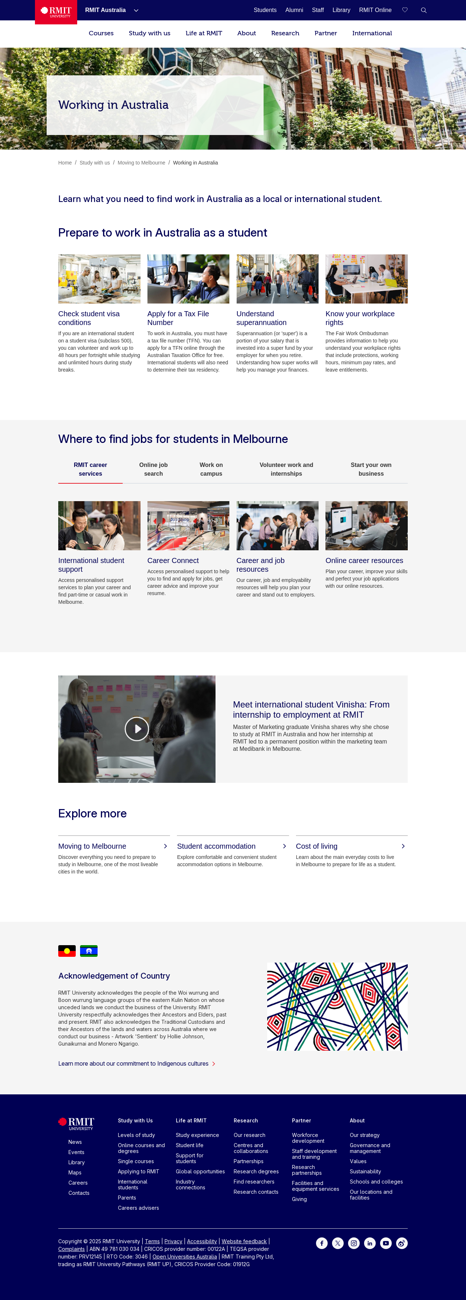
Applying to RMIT (138, 1171)
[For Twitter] (338, 1243)
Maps (75, 1172)
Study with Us (135, 1120)
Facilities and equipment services (315, 1186)
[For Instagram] (354, 1243)
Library (76, 1162)
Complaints (71, 1249)
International (372, 33)
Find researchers (254, 1181)
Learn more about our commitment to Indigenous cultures (137, 1063)
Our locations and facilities (371, 1195)
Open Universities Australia (185, 1256)
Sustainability (365, 1171)
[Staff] (318, 10)
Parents (127, 1197)
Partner (326, 33)
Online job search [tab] (153, 469)
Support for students (190, 1158)
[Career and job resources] (278, 525)
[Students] (265, 10)
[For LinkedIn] (370, 1243)
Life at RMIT (204, 33)
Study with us (149, 33)
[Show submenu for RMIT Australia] (133, 10)
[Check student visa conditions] (99, 279)
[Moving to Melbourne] (114, 846)
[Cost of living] (352, 846)
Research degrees (256, 1171)
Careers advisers (138, 1208)
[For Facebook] (322, 1243)
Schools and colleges (376, 1181)
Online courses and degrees (141, 1148)
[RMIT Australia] (106, 10)
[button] (423, 10)
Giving (299, 1199)
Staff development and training (314, 1154)
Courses (101, 33)
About (246, 33)
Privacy (173, 1241)
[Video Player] (136, 729)
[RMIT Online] (375, 10)
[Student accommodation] (233, 846)
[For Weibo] (402, 1243)
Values (358, 1161)
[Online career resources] (366, 525)
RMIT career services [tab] (90, 469)
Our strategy (365, 1135)
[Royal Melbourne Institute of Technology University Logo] (56, 12)
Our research (249, 1135)
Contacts (79, 1193)
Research (285, 33)
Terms (152, 1241)
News (75, 1142)
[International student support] (99, 525)
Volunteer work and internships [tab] (286, 469)
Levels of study (136, 1135)
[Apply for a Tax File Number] (188, 279)
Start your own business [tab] (371, 469)
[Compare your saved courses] (409, 10)
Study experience (197, 1135)
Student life (190, 1145)
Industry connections (190, 1184)
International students (132, 1184)
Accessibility (202, 1241)
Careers (78, 1183)
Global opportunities (200, 1171)
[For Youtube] (386, 1243)
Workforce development (308, 1138)
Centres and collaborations (251, 1148)
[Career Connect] (188, 525)
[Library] (341, 10)
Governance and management (370, 1148)
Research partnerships (307, 1170)
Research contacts (256, 1192)
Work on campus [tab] (211, 469)
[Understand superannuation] (278, 279)
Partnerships (249, 1161)
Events (76, 1152)
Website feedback (244, 1241)
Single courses (136, 1161)
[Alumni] (294, 10)
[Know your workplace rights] (366, 279)
